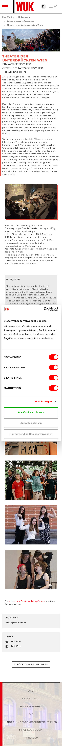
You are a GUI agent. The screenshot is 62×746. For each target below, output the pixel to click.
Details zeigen (43, 401)
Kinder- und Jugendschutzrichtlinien (31, 722)
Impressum (31, 737)
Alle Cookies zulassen (31, 412)
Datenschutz (31, 698)
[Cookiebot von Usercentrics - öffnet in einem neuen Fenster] (44, 309)
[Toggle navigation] (5, 6)
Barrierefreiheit (31, 706)
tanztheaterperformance (20, 21)
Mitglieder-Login (31, 730)
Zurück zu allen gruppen (31, 664)
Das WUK (7, 17)
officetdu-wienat (16, 622)
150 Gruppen (23, 17)
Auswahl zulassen (31, 423)
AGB (31, 690)
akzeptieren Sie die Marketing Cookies (27, 601)
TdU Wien (16, 641)
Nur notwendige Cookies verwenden (31, 434)
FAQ (31, 714)
